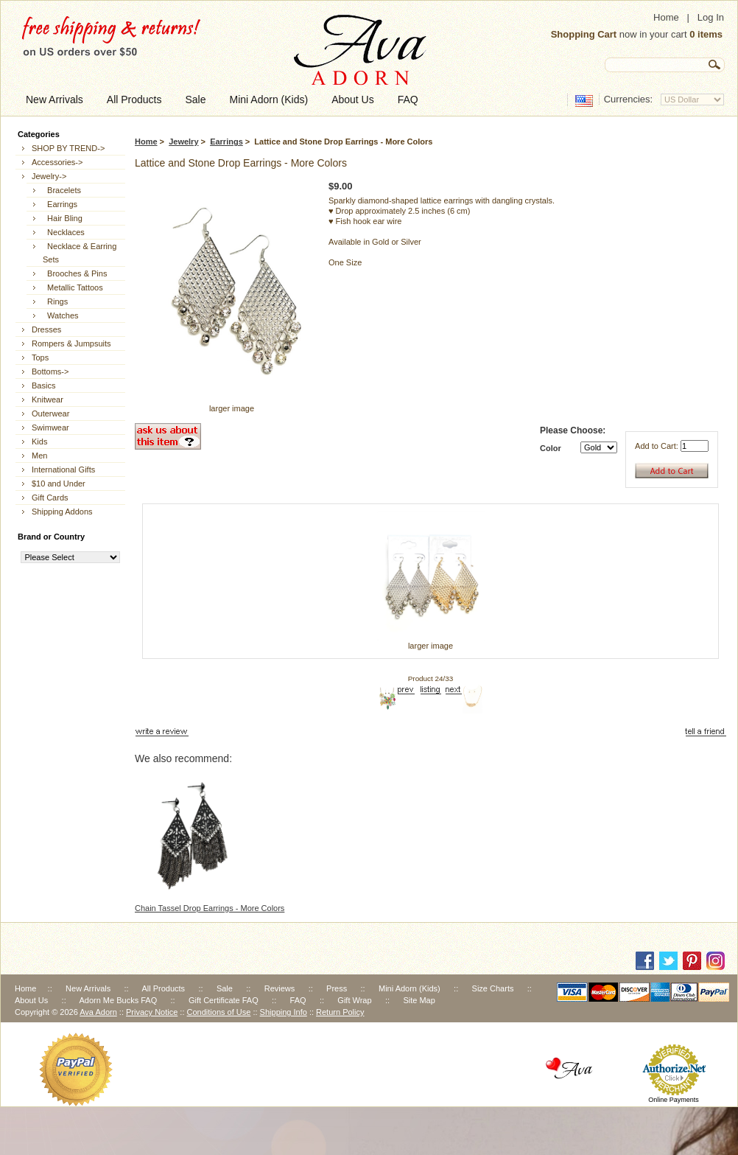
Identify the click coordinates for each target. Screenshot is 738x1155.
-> (49, 176)
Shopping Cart (584, 34)
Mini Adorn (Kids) (409, 988)
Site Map (419, 1000)
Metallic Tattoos (73, 287)
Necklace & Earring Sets (79, 253)
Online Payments (673, 1099)
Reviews (279, 988)
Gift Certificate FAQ (224, 1000)
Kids (39, 441)
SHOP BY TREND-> (68, 148)
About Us (31, 1000)
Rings (55, 301)
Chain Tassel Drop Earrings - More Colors (209, 908)
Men (39, 455)
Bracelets (62, 190)
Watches (61, 315)
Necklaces (64, 232)
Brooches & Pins (75, 273)
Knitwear (47, 399)
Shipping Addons (62, 511)
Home (666, 17)
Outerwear (50, 413)
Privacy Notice (152, 1012)
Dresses (46, 329)
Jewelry (183, 141)
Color (550, 448)
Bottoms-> (50, 371)
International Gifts (63, 469)
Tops (40, 357)
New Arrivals (88, 988)
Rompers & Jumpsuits (71, 343)
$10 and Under (58, 483)
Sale (225, 988)
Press (336, 988)
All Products (163, 988)
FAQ (298, 1000)
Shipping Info (283, 1012)
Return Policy (340, 1012)
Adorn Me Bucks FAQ (118, 1000)
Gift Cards (50, 497)
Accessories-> (57, 162)
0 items (706, 34)
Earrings (226, 141)
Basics (43, 385)
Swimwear (50, 427)
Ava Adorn (98, 1012)
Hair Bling (62, 218)
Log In (710, 17)
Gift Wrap (354, 1000)
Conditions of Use (219, 1012)
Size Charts (493, 988)
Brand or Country (51, 536)
